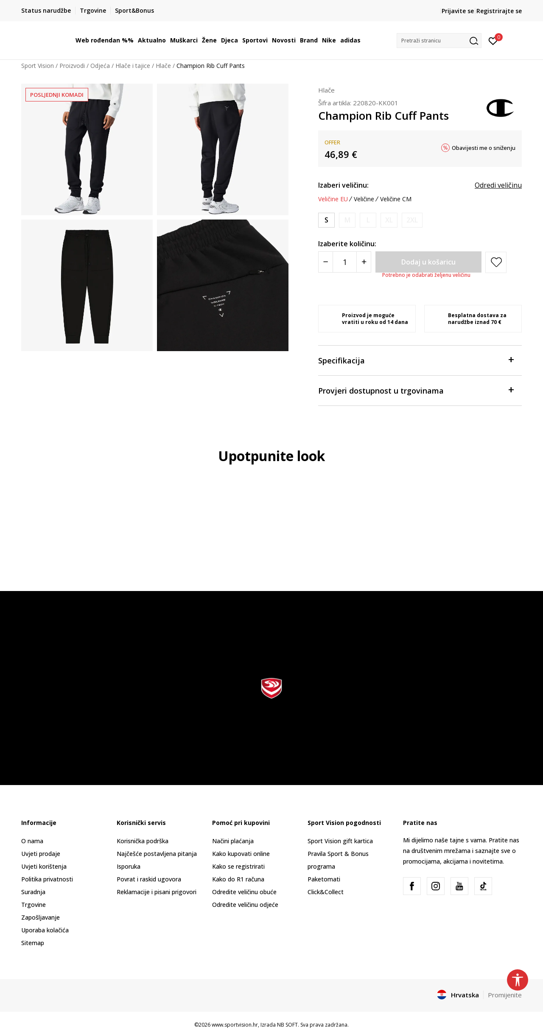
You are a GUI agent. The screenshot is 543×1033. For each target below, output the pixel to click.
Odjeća (100, 66)
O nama (32, 841)
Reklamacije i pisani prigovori (156, 892)
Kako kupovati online (241, 854)
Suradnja (33, 892)
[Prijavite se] (493, 40)
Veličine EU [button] (333, 199)
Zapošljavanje (40, 917)
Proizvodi (72, 66)
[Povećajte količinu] (363, 262)
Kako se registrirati (238, 866)
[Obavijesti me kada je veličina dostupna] (347, 220)
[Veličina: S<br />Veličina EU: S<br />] (326, 220)
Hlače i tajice (132, 66)
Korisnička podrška (142, 841)
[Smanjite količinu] (325, 262)
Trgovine (33, 905)
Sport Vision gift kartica (340, 841)
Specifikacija (415, 360)
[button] (439, 40)
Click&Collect (326, 892)
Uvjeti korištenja (44, 866)
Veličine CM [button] (395, 199)
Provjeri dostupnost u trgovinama (415, 390)
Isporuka (128, 866)
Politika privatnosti (47, 879)
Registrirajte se (499, 11)
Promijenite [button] (505, 995)
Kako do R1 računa (238, 879)
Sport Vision (37, 66)
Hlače (163, 66)
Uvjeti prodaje (40, 854)
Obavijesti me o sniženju (483, 148)
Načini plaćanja (233, 841)
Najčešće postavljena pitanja (157, 854)
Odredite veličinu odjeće (245, 905)
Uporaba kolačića (45, 930)
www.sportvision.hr (235, 1024)
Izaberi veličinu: (343, 185)
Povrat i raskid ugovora (149, 879)
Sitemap (32, 943)
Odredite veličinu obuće (244, 892)
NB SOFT (287, 1024)
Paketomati (324, 879)
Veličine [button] (364, 199)
